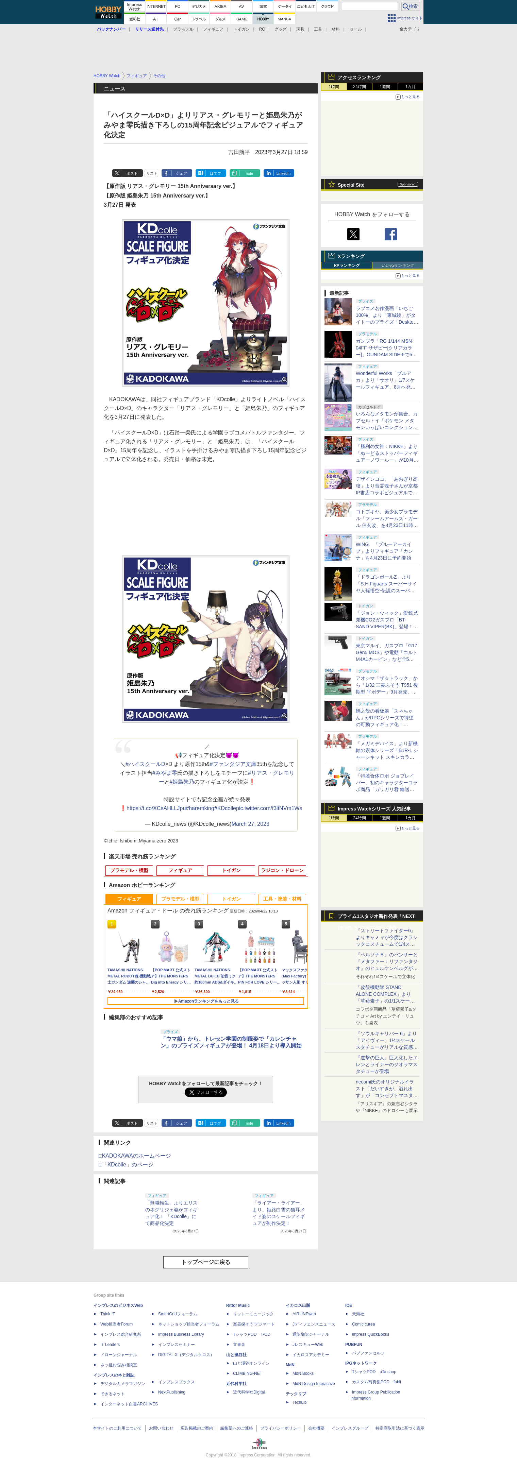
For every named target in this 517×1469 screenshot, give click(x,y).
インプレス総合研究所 (120, 1334)
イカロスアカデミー (311, 1354)
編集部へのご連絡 (236, 1428)
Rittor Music (238, 1305)
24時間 (359, 86)
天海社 (358, 1314)
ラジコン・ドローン (282, 870)
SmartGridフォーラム (177, 1314)
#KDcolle (225, 808)
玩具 (300, 29)
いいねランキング (398, 265)
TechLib (299, 1402)
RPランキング (347, 265)
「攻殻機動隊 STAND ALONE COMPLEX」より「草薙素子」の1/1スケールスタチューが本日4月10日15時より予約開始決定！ (386, 1001)
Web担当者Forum (116, 1324)
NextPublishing (171, 1392)
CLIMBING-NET (247, 1373)
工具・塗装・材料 (282, 899)
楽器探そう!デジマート (254, 1324)
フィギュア (213, 29)
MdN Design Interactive (314, 1383)
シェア (181, 173)
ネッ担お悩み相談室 (118, 1365)
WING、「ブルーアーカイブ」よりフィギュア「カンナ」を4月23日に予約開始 (384, 551)
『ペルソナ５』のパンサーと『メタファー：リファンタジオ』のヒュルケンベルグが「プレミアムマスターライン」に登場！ (387, 968)
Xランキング (351, 256)
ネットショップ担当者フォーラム (188, 1324)
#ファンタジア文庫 (233, 764)
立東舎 (239, 1344)
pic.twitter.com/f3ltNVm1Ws (269, 808)
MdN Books (303, 1373)
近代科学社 (236, 1383)
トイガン (241, 29)
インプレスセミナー (176, 1344)
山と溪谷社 (236, 1354)
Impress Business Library (181, 1334)
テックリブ (296, 1393)
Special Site (351, 185)
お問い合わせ (161, 1428)
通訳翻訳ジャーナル (311, 1334)
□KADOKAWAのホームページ (135, 1156)
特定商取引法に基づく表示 (400, 1428)
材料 (336, 29)
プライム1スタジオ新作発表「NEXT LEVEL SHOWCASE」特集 (376, 917)
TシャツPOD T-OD (251, 1334)
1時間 (334, 86)
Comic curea (363, 1324)
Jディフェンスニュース (314, 1324)
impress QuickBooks (370, 1334)
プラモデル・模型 (129, 870)
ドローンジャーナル (118, 1354)
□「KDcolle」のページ (126, 1164)
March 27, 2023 (250, 824)
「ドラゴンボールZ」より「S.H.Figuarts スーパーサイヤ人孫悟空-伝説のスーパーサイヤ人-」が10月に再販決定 (386, 590)
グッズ (280, 29)
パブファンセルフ (368, 1353)
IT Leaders (110, 1344)
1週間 (385, 86)
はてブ (215, 173)
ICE (348, 1305)
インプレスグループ (350, 1428)
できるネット (112, 1393)
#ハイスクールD (145, 764)
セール (356, 29)
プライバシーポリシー (280, 1428)
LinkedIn (284, 173)
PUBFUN (353, 1344)
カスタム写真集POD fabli (376, 1382)
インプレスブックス (176, 1382)
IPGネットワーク (361, 1363)
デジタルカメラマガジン (122, 1383)
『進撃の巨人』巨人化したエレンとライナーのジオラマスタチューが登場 (387, 1064)
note (249, 173)
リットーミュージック (253, 1314)
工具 (318, 29)
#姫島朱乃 (182, 782)
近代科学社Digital (249, 1392)
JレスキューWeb (308, 1344)
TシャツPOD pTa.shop (374, 1371)
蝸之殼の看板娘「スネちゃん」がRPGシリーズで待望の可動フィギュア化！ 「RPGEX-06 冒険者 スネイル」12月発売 (385, 724)
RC (262, 29)
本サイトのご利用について (117, 1428)
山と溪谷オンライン (251, 1363)
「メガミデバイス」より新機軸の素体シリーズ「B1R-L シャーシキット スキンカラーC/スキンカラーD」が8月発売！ (387, 757)
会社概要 (316, 1428)
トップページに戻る (205, 1262)
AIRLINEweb (304, 1314)
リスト (151, 173)
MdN (290, 1365)
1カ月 (410, 86)
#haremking (200, 808)
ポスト (132, 173)
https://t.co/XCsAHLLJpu (156, 808)
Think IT (107, 1314)
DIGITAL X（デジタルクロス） (186, 1354)
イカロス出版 (298, 1305)
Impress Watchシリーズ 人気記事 (374, 809)
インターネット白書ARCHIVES (129, 1404)
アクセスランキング (359, 77)
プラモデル (183, 29)
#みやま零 (164, 773)
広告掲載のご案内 (197, 1428)
